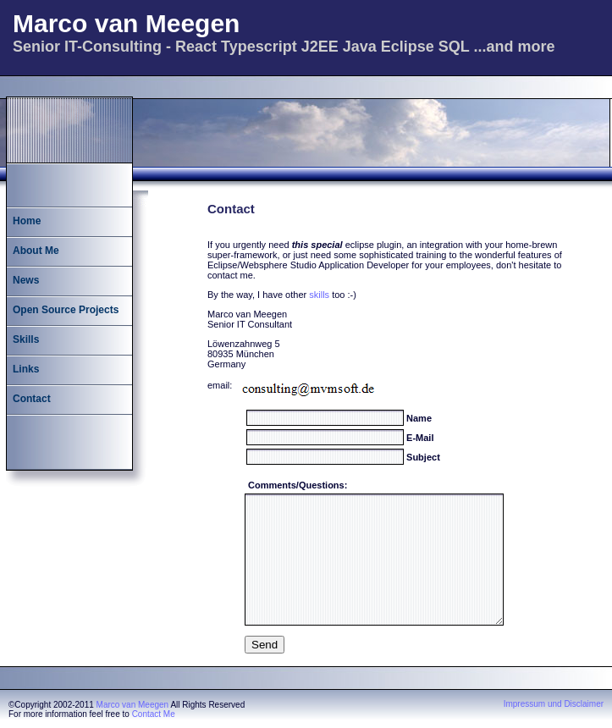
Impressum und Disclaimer (554, 704)
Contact (32, 399)
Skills (26, 339)
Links (26, 369)
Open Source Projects (66, 310)
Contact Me (153, 714)
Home (27, 221)
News (26, 280)
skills (319, 295)
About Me (36, 250)
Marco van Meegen (132, 704)
